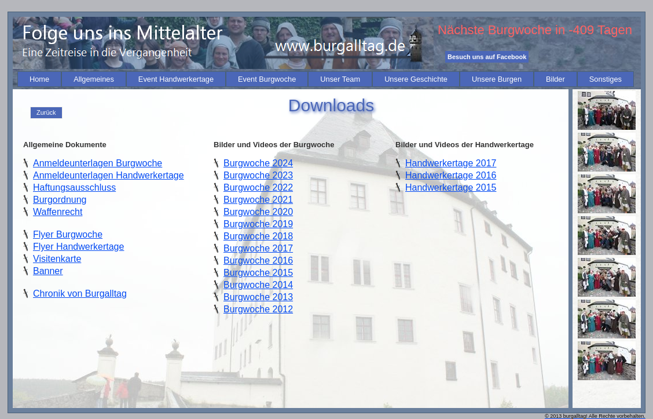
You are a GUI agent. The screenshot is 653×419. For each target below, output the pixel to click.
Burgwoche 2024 (258, 163)
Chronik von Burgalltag (80, 293)
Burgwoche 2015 (258, 273)
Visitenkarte (57, 259)
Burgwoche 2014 (258, 285)
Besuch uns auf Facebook (486, 56)
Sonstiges (605, 79)
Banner (48, 271)
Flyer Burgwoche (67, 234)
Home (39, 79)
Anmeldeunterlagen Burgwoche (97, 163)
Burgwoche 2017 (258, 248)
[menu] (46, 113)
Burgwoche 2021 (258, 200)
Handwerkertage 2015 (450, 187)
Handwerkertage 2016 (450, 175)
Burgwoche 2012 (258, 309)
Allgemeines (94, 79)
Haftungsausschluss (74, 187)
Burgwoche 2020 (258, 212)
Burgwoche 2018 (258, 236)
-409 (581, 30)
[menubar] (325, 79)
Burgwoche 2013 (258, 297)
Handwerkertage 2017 (450, 163)
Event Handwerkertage (176, 79)
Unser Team (340, 79)
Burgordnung (60, 200)
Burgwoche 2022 (258, 187)
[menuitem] (39, 79)
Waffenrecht (57, 212)
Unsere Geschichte (415, 79)
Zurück (46, 112)
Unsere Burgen (497, 79)
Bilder (555, 79)
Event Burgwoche (267, 79)
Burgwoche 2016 (258, 260)
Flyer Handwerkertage (78, 247)
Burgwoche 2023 (258, 175)
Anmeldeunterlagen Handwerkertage (108, 175)
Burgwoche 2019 (258, 224)
